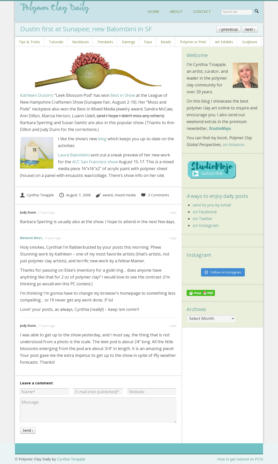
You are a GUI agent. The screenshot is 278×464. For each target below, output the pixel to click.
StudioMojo (220, 128)
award (108, 195)
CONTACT (202, 11)
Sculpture (249, 41)
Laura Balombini (73, 155)
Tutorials (56, 41)
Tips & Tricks (29, 41)
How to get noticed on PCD (240, 459)
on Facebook (205, 212)
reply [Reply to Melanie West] (172, 238)
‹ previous (228, 29)
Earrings (128, 41)
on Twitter (203, 218)
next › (250, 29)
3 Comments (155, 195)
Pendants (105, 41)
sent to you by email (212, 205)
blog (102, 139)
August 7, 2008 (74, 195)
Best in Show (122, 95)
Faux (148, 41)
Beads (166, 41)
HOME (153, 11)
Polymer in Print (193, 41)
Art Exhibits (224, 41)
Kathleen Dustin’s (36, 95)
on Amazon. (234, 144)
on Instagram (206, 225)
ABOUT (176, 11)
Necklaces (80, 41)
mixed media (125, 195)
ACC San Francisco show (95, 162)
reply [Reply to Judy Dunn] (172, 212)
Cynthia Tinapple (37, 195)
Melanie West (31, 238)
